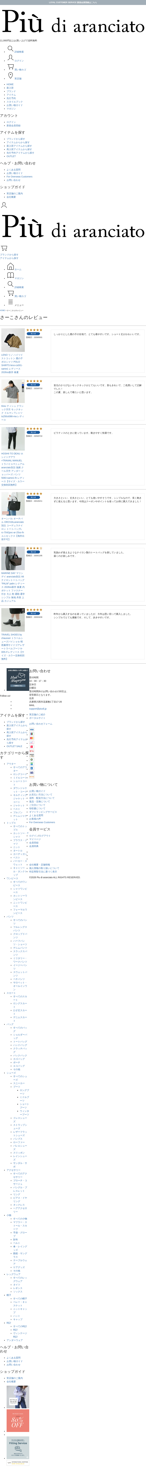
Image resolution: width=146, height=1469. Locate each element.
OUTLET (11, 156)
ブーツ (16, 1086)
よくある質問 (13, 169)
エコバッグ (19, 1066)
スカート (11, 993)
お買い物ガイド (15, 173)
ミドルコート (20, 777)
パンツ (10, 916)
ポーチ (16, 1062)
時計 (9, 1323)
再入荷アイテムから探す (19, 149)
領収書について (37, 808)
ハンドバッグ (20, 1045)
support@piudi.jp (38, 708)
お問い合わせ (13, 180)
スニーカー (19, 1083)
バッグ (10, 1024)
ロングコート (20, 774)
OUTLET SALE (14, 746)
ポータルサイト (37, 718)
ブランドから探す (16, 139)
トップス (11, 822)
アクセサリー (13, 1170)
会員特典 (33, 846)
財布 (15, 1239)
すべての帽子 (20, 1298)
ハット (16, 1316)
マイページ (35, 839)
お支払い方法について (40, 794)
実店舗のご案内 (15, 193)
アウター (11, 763)
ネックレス (19, 1204)
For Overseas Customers (19, 176)
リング (16, 1194)
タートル (17, 850)
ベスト (16, 809)
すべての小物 (20, 1218)
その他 (16, 1069)
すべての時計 (20, 1326)
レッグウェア (13, 1274)
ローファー (19, 1142)
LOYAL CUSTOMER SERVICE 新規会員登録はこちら (73, 2)
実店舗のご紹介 (37, 714)
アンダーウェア (15, 1340)
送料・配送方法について (42, 798)
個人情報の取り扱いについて (44, 868)
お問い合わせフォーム (40, 723)
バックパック (20, 1055)
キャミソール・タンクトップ (20, 871)
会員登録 (33, 842)
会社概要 (11, 197)
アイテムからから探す (18, 142)
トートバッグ (20, 1041)
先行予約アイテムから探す (20, 152)
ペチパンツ (19, 979)
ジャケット (19, 805)
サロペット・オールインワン (20, 986)
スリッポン (19, 1152)
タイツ (16, 1284)
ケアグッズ (19, 1267)
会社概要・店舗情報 (39, 864)
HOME (2, 310)
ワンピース (12, 878)
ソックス (17, 1291)
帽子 (9, 1295)
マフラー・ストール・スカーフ (20, 1225)
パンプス (17, 1138)
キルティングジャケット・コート (20, 798)
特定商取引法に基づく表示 (43, 871)
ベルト (16, 1243)
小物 (9, 1215)
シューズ (11, 1072)
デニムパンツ (20, 947)
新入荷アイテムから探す (19, 146)
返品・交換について (39, 801)
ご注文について (37, 805)
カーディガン (20, 854)
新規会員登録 (13, 125)
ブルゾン (17, 812)
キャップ (17, 1319)
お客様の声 (35, 819)
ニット (16, 847)
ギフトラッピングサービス (43, 812)
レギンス (17, 1288)
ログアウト (45, 835)
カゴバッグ (19, 1059)
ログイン (11, 122)
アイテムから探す (9, 258)
